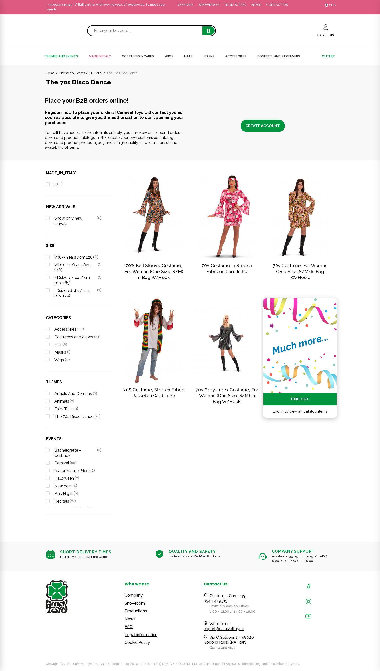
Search (208, 30)
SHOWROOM (209, 5)
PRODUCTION (235, 5)
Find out (300, 399)
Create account (262, 126)
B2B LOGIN (325, 35)
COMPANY (186, 5)
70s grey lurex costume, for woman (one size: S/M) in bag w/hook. (227, 395)
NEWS (256, 5)
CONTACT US (277, 5)
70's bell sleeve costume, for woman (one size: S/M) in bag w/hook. (153, 271)
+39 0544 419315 (59, 4)
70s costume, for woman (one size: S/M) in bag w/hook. (300, 271)
